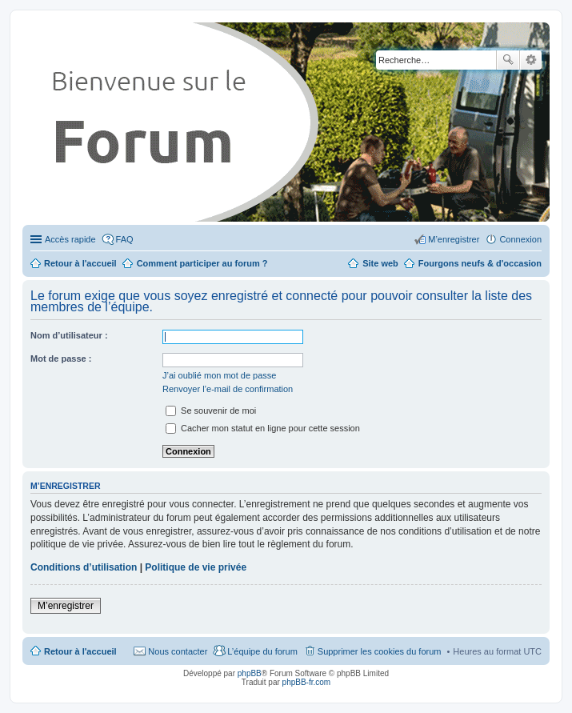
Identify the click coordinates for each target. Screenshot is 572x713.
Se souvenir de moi (211, 410)
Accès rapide (70, 239)
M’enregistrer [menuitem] (453, 239)
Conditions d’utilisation (83, 567)
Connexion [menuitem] (520, 239)
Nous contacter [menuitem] (177, 651)
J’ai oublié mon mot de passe (219, 375)
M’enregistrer (66, 605)
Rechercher (508, 60)
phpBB (250, 673)
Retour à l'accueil (80, 651)
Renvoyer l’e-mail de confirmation (227, 389)
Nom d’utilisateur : (69, 335)
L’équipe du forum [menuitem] (262, 651)
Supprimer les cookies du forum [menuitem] (380, 651)
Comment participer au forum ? (202, 263)
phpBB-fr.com (306, 682)
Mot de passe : (60, 358)
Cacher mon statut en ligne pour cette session (263, 428)
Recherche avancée (531, 60)
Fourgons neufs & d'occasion (480, 263)
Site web (380, 263)
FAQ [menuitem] (125, 239)
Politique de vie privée (195, 567)
